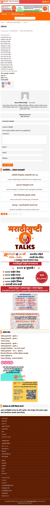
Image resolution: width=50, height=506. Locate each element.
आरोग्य (3, 471)
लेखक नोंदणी (4, 421)
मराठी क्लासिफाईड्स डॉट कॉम (7, 485)
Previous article (25, 114)
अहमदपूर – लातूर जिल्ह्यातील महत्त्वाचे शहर (24, 205)
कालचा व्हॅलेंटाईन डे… (7, 356)
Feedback (4, 434)
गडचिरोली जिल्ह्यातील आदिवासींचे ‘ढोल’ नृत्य (25, 175)
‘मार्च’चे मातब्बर (5, 341)
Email (4, 152)
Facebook (4, 480)
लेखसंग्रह (3, 460)
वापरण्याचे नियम (5, 429)
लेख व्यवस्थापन (5, 418)
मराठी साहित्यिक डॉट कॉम (7, 490)
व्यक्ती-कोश (4, 463)
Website (5, 158)
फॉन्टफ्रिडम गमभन (5, 496)
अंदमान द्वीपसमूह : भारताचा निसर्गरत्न (12, 358)
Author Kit (4, 423)
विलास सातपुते (14, 31)
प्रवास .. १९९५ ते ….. (6, 446)
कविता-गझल (4, 473)
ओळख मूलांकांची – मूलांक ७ (9, 336)
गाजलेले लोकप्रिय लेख (6, 454)
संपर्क (3, 431)
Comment (5, 133)
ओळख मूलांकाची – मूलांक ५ (9, 343)
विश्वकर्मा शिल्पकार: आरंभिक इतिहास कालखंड (14, 353)
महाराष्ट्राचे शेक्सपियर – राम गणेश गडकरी (13, 348)
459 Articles (32, 102)
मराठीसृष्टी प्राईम (5, 493)
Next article (25, 116)
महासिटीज (4, 465)
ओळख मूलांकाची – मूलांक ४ (9, 346)
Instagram (4, 482)
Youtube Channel (6, 477)
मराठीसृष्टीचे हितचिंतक (6, 443)
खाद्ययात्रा (3, 468)
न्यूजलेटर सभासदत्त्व (6, 426)
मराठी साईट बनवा (5, 448)
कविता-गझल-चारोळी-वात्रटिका (26, 31)
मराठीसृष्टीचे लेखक (5, 440)
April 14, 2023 (5, 31)
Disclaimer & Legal (6, 437)
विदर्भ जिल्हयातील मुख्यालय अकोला (24, 195)
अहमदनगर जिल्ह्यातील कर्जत (24, 185)
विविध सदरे (4, 451)
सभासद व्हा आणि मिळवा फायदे (13, 406)
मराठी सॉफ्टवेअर (5, 456)
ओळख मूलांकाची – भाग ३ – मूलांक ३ (12, 351)
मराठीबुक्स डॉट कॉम (6, 488)
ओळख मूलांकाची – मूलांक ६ (9, 338)
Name (4, 147)
